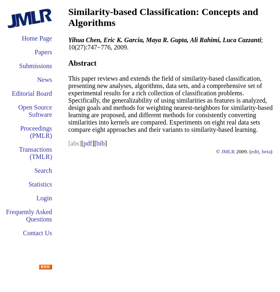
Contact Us (37, 233)
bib (100, 143)
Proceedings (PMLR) (36, 132)
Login (44, 198)
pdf (87, 143)
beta (266, 151)
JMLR (228, 151)
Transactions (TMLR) (35, 153)
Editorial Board (32, 93)
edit (255, 151)
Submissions (35, 65)
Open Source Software (35, 111)
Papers (43, 52)
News (44, 79)
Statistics (40, 184)
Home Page (37, 38)
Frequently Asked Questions (29, 215)
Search (43, 170)
